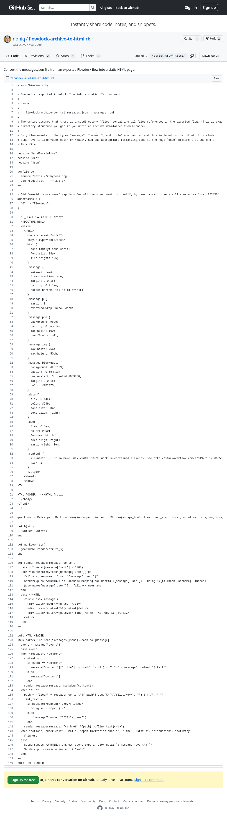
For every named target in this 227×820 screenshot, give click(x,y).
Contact (114, 801)
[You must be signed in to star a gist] (191, 38)
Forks (91, 56)
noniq (19, 39)
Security (60, 801)
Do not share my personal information (171, 801)
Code (12, 56)
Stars (65, 56)
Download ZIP (211, 56)
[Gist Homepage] (22, 7)
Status (73, 801)
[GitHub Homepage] (100, 808)
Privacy (46, 801)
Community (88, 801)
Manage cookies (133, 801)
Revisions (37, 56)
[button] (192, 56)
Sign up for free (23, 780)
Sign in (191, 7)
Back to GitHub (127, 7)
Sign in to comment (148, 779)
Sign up (209, 7)
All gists (106, 7)
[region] (113, 424)
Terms (35, 801)
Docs (102, 801)
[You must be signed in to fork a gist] (213, 38)
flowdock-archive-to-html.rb (60, 39)
